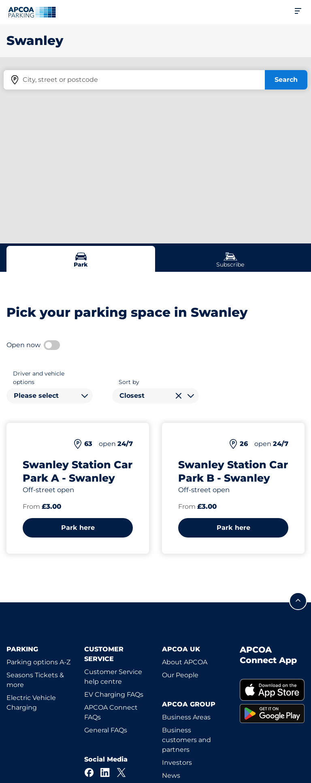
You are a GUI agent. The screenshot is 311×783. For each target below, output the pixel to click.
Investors (177, 762)
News (171, 775)
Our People (180, 675)
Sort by (129, 382)
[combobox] (49, 395)
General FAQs (105, 730)
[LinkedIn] (105, 772)
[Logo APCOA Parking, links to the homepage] (32, 12)
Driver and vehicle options (38, 378)
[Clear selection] (178, 395)
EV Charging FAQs (113, 694)
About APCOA (184, 662)
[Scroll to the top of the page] (298, 601)
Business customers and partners (186, 739)
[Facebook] (89, 772)
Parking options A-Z (38, 662)
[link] (272, 689)
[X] (121, 772)
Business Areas (186, 717)
